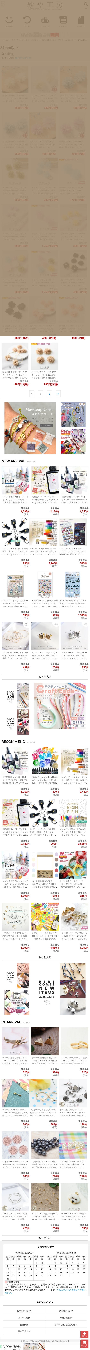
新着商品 (9, 21)
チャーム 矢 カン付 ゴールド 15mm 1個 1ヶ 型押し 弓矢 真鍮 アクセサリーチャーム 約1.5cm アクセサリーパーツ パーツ (15, 1115)
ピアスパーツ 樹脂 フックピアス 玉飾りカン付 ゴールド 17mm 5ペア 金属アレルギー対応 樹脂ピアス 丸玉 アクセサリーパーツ (45, 1219)
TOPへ (84, 1334)
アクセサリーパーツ (19, 40)
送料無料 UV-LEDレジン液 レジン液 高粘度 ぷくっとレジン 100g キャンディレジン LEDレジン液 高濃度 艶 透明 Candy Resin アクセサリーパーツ (45, 502)
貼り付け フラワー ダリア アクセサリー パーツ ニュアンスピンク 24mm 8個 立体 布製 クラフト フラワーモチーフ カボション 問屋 (71, 332)
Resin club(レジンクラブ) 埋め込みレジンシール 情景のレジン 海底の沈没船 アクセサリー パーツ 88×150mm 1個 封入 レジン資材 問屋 (73, 606)
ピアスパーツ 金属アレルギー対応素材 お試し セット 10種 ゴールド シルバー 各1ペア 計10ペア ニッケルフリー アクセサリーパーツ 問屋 (15, 939)
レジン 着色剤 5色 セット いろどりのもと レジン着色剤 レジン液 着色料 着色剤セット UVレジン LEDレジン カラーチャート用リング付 (15, 502)
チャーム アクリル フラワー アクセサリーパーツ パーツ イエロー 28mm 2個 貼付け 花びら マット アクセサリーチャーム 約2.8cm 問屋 (73, 239)
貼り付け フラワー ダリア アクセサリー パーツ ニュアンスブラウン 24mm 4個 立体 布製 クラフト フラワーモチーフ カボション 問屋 (14, 378)
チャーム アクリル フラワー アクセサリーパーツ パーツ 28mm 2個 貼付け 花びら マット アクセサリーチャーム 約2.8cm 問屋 (14, 285)
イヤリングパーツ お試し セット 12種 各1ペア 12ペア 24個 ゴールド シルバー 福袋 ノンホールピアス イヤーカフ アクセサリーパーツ (74, 939)
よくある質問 (24, 1318)
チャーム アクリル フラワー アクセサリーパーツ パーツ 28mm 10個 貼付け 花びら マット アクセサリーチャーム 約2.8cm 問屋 (44, 285)
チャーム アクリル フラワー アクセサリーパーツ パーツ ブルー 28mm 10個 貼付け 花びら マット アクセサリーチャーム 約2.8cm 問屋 (71, 193)
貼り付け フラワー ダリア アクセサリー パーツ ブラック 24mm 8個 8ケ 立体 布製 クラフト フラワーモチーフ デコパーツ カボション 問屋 (14, 332)
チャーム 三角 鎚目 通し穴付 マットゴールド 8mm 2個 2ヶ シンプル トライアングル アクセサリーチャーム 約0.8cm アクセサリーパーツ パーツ (45, 1063)
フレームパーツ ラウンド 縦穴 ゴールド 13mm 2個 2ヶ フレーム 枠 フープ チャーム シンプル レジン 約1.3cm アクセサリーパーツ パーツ (74, 1063)
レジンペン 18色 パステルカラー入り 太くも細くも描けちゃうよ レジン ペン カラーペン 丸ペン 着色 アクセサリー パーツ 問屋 (73, 835)
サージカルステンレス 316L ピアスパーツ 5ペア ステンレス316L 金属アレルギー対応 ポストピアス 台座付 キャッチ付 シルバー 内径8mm (73, 1115)
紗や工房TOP (24, 1331)
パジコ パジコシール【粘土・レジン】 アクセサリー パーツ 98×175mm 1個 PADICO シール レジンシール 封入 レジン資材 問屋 (73, 554)
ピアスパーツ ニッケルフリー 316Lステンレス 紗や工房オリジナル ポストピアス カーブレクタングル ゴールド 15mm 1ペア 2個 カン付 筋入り (45, 658)
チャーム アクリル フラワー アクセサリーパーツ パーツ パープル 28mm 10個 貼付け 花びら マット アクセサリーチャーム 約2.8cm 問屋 (44, 239)
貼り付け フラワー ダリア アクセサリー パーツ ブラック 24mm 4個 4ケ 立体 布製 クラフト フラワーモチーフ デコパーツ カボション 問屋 (73, 285)
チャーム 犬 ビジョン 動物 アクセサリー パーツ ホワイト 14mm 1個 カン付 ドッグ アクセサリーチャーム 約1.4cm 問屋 (74, 1219)
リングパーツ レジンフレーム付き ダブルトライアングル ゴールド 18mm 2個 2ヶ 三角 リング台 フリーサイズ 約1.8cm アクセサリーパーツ (43, 1115)
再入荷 (27, 21)
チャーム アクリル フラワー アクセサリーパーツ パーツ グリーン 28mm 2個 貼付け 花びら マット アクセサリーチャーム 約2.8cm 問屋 (14, 193)
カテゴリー (63, 21)
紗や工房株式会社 (43, 1341)
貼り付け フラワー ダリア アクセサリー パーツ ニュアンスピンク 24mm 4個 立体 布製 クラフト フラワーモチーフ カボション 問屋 (42, 332)
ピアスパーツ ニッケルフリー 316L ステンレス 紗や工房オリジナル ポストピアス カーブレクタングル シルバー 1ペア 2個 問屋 (74, 658)
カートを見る (84, 1344)
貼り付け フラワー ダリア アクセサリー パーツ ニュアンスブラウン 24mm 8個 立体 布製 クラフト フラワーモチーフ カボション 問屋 (44, 378)
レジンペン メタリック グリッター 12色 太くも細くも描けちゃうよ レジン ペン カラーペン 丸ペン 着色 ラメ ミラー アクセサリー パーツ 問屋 (43, 554)
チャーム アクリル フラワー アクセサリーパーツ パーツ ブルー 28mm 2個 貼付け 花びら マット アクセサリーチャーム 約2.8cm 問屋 (44, 193)
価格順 (19, 57)
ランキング (45, 21)
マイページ (81, 21)
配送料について (66, 1311)
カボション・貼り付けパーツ (42, 40)
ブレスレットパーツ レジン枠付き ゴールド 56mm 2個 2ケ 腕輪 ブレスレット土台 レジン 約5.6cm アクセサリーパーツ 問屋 (15, 658)
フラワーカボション (66, 40)
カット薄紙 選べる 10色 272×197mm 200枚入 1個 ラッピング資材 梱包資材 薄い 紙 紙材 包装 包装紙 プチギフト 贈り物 (44, 887)
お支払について (24, 1311)
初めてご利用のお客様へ (66, 1324)
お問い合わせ (66, 1318)
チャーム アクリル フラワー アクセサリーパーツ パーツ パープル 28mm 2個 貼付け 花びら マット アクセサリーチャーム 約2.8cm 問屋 (14, 239)
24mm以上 (82, 40)
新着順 (27, 57)
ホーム (5, 40)
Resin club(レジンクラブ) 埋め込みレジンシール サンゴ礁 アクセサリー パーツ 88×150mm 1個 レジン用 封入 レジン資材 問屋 (45, 606)
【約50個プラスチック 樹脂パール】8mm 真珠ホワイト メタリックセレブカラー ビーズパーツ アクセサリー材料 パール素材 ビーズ (73, 1167)
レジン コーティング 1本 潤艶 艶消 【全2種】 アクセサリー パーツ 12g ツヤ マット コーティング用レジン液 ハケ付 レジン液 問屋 (15, 554)
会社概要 (24, 1324)
